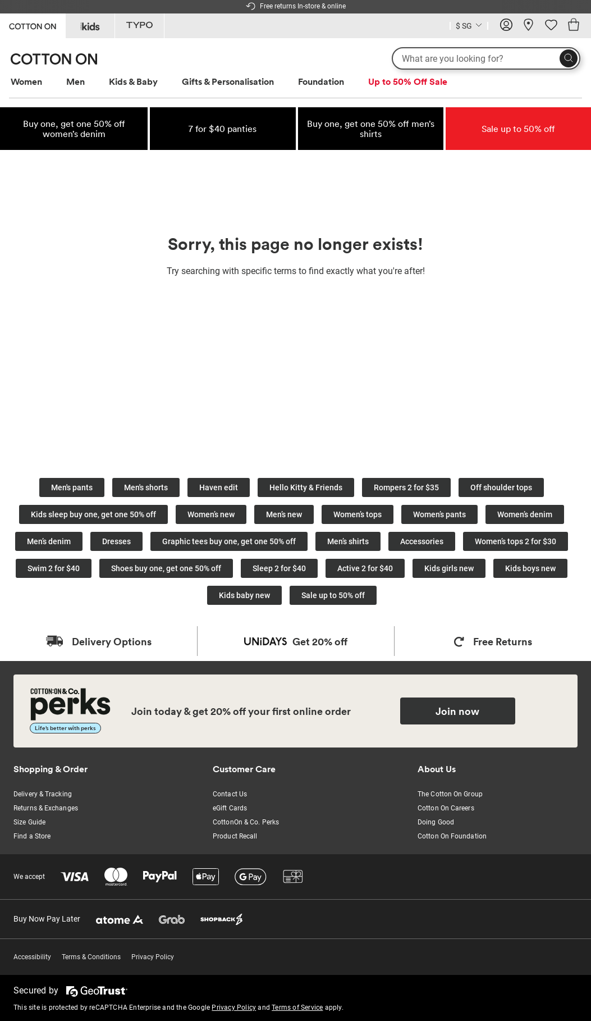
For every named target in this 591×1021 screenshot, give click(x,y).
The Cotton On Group (450, 794)
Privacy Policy (152, 957)
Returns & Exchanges (45, 808)
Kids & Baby (133, 81)
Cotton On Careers (446, 808)
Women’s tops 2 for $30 (515, 541)
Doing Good (436, 822)
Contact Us (230, 794)
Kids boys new (530, 568)
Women (26, 81)
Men (75, 81)
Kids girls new (449, 568)
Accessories (421, 541)
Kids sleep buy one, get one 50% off (93, 514)
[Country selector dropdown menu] (469, 24)
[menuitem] (37, 82)
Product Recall (235, 836)
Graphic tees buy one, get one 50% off (229, 541)
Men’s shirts (348, 541)
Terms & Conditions (91, 957)
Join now (457, 711)
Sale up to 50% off (333, 595)
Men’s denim (49, 541)
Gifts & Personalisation (228, 81)
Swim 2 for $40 (54, 568)
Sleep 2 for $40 (279, 568)
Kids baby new (244, 595)
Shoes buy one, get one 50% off (166, 568)
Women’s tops (357, 514)
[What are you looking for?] (486, 58)
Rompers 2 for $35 (406, 487)
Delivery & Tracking (42, 794)
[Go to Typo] (139, 25)
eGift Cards (230, 808)
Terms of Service (297, 1007)
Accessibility (32, 957)
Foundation (321, 81)
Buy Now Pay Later (46, 918)
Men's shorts (146, 487)
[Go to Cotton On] (32, 25)
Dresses (116, 541)
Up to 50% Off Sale (407, 81)
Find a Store (32, 836)
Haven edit (218, 487)
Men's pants (72, 487)
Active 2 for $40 (365, 568)
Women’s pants (439, 514)
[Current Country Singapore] (469, 27)
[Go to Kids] (90, 25)
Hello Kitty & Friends (305, 487)
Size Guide (29, 822)
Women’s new (211, 514)
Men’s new (284, 514)
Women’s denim (524, 514)
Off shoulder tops (501, 487)
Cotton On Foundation (452, 836)
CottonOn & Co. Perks (246, 822)
